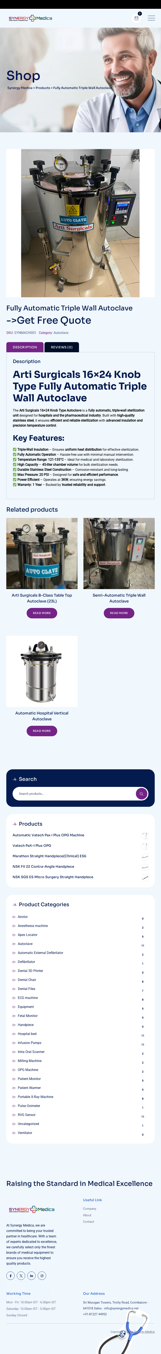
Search (141, 793)
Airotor (23, 917)
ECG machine (28, 998)
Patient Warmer (29, 1088)
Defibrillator (26, 962)
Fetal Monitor (28, 1016)
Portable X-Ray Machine (35, 1097)
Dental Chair (27, 980)
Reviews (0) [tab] (62, 347)
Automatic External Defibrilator (40, 953)
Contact (88, 1222)
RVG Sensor (26, 1115)
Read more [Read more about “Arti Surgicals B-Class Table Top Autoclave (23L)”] (42, 613)
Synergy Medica (144, 1331)
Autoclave (61, 333)
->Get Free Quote (48, 320)
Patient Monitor (29, 1079)
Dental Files (26, 989)
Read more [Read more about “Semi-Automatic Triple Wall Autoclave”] (119, 613)
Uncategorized (28, 1124)
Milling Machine (30, 1061)
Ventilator (25, 1133)
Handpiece (26, 1025)
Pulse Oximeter (29, 1106)
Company (89, 1209)
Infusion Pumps (29, 1043)
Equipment (26, 1007)
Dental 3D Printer (30, 971)
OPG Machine (28, 1070)
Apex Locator (27, 935)
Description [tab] (25, 347)
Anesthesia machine (33, 926)
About (87, 1215)
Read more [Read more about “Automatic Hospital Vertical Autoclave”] (42, 731)
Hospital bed (27, 1034)
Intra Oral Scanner (31, 1052)
